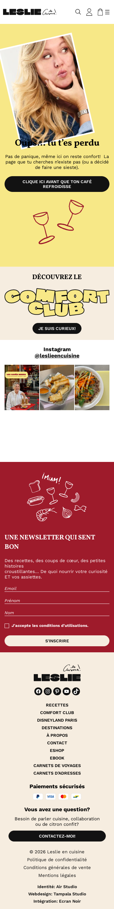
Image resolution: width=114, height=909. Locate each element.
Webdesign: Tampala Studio (57, 893)
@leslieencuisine (57, 355)
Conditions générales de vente (57, 867)
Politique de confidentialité (57, 859)
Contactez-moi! (57, 836)
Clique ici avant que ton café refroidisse (57, 184)
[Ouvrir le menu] (107, 12)
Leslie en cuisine (66, 852)
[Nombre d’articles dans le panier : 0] (99, 12)
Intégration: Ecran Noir (57, 901)
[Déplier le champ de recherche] (78, 12)
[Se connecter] (89, 12)
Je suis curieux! (57, 328)
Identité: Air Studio (57, 886)
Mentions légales (57, 875)
